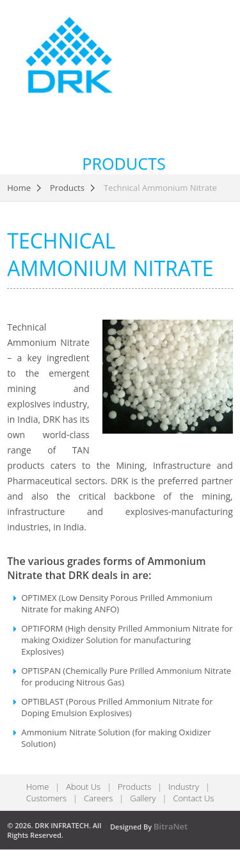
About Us (83, 786)
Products (67, 188)
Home (19, 188)
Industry (183, 786)
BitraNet (171, 826)
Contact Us (193, 798)
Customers (46, 798)
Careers (98, 798)
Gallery (143, 798)
